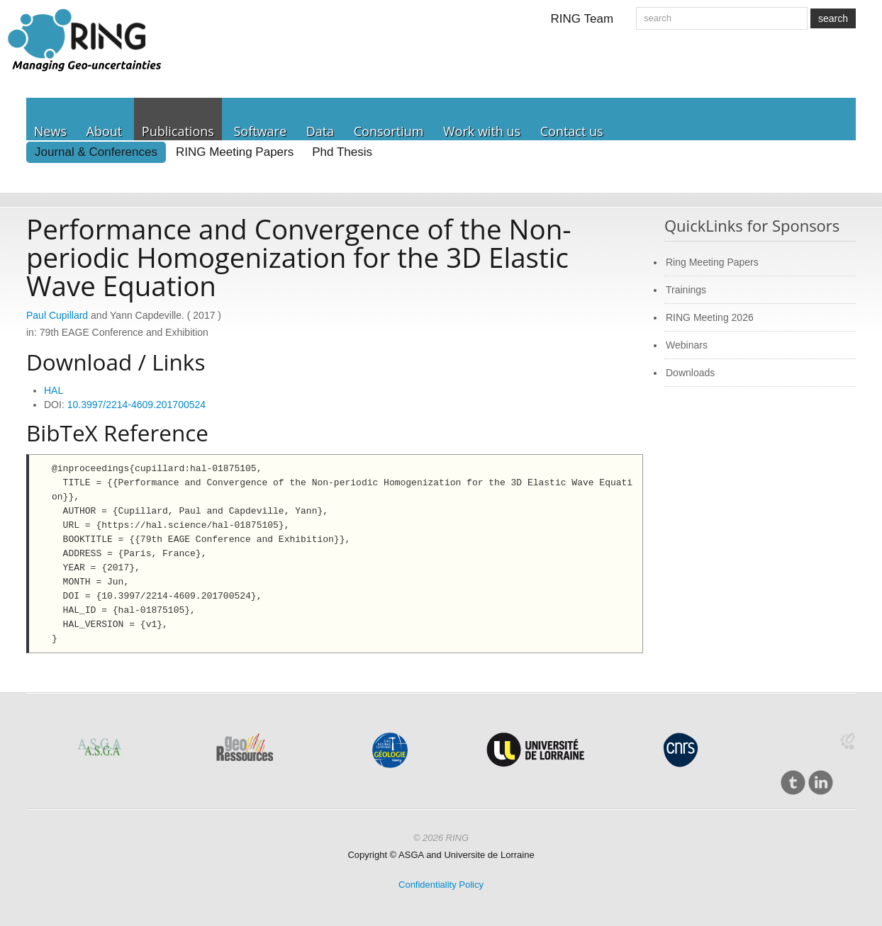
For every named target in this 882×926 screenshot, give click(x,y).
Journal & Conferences (96, 152)
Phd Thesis (342, 152)
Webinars (687, 345)
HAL (53, 390)
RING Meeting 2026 (710, 317)
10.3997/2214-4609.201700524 (136, 404)
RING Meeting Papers (235, 152)
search (833, 18)
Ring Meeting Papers (712, 262)
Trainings (686, 289)
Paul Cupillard (57, 315)
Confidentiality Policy (441, 884)
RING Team (582, 19)
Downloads (690, 372)
